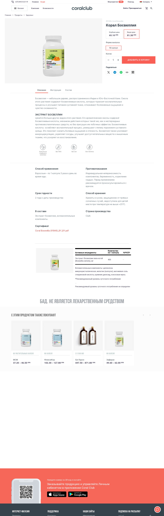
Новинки (35, 2)
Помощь (131, 2)
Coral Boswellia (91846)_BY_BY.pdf (52, 231)
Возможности (48, 8)
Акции (42, 2)
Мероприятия (113, 2)
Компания (35, 8)
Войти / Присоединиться (132, 8)
